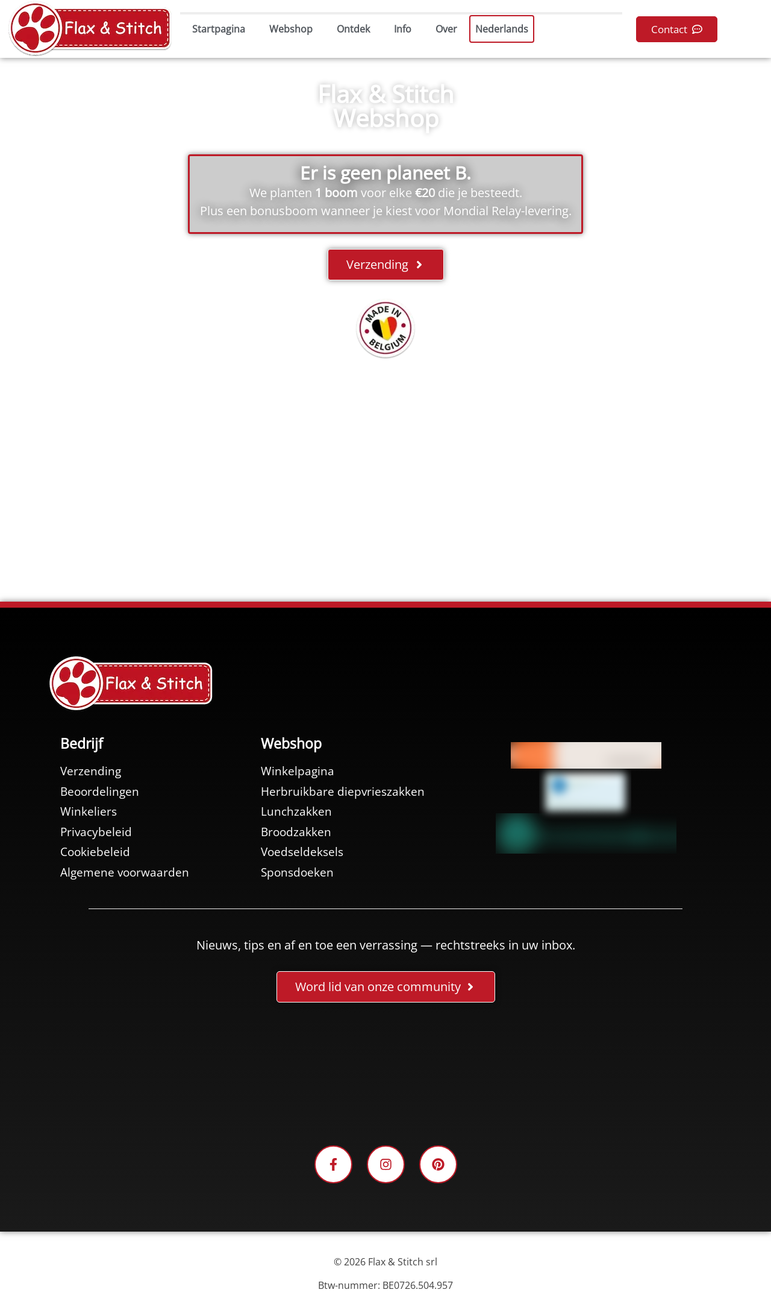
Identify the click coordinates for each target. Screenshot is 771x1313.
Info (402, 29)
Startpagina (218, 29)
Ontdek (353, 29)
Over (446, 29)
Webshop (291, 29)
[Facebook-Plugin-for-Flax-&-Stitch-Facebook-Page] (385, 1076)
